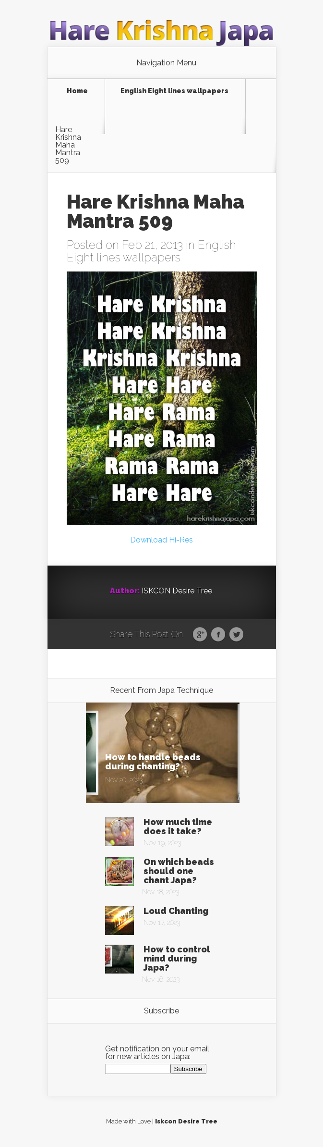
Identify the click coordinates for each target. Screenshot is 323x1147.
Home (77, 91)
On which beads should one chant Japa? (179, 871)
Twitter (236, 634)
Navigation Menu (166, 63)
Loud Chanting (176, 911)
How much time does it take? (178, 826)
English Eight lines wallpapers (174, 91)
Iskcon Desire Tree (186, 1121)
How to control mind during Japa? (177, 958)
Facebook (218, 634)
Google (199, 634)
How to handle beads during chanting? (153, 761)
